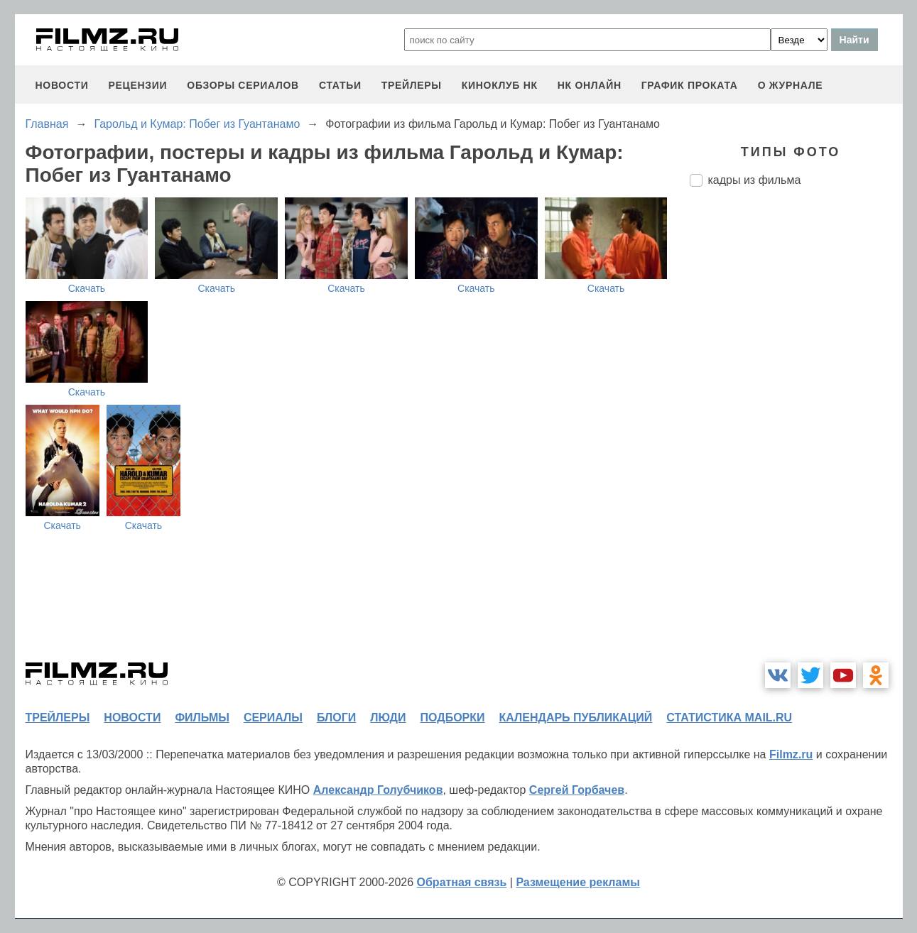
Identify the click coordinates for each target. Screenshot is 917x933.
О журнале (790, 85)
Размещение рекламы (578, 882)
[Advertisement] (796, 435)
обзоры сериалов (243, 85)
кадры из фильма (754, 180)
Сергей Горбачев (576, 790)
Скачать (87, 288)
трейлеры (411, 85)
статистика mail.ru (729, 717)
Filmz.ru (791, 754)
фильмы (202, 717)
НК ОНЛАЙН (590, 85)
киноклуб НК (500, 85)
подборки (452, 717)
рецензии (137, 85)
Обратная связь (462, 882)
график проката (689, 85)
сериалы (273, 717)
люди (388, 717)
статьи (340, 85)
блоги (336, 717)
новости (62, 85)
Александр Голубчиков (378, 790)
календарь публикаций (576, 717)
